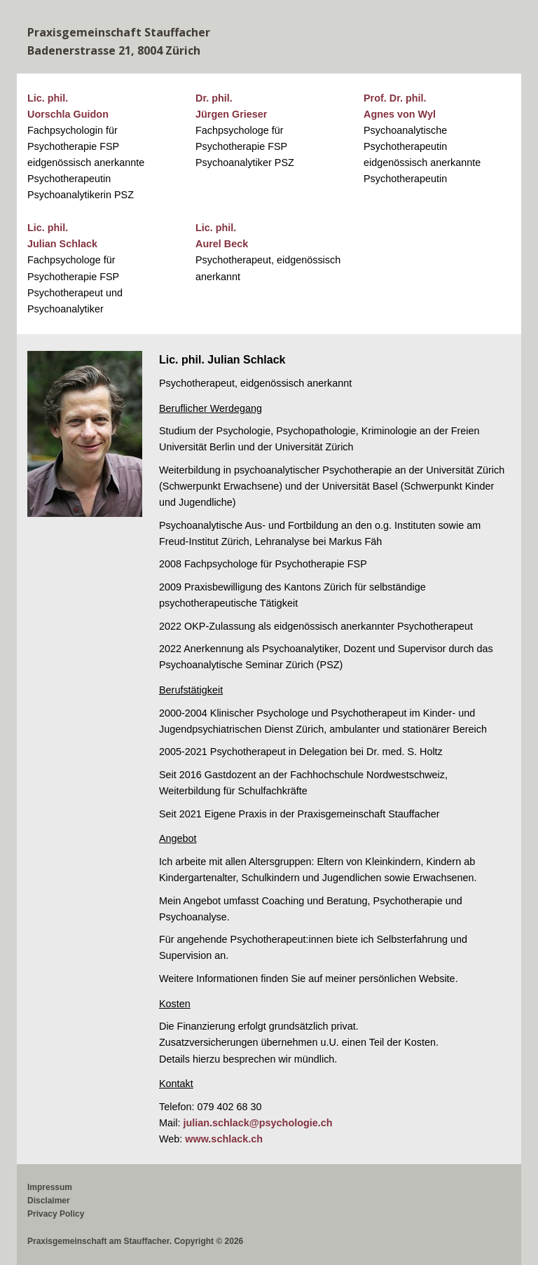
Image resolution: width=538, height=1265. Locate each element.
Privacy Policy (55, 1214)
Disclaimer (48, 1200)
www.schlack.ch (224, 1139)
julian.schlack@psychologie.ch (257, 1122)
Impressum (49, 1187)
